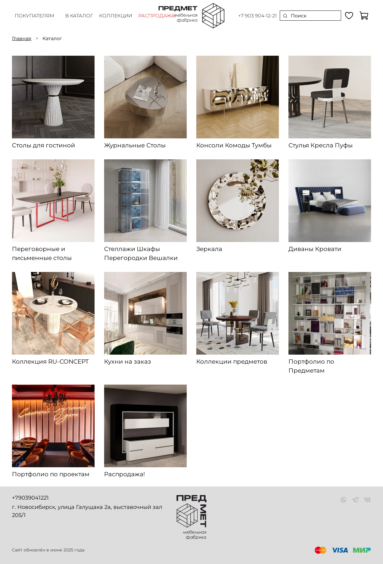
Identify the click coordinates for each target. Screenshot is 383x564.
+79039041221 (30, 498)
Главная (21, 38)
